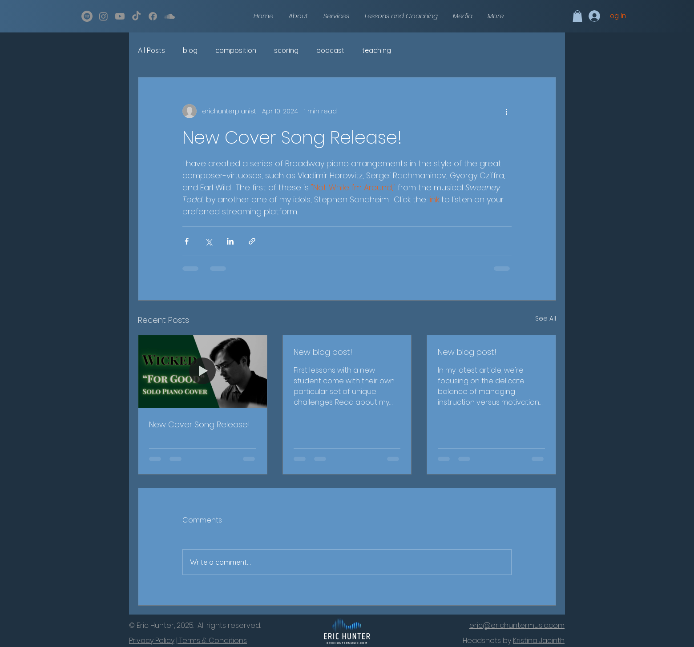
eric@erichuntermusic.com (517, 625)
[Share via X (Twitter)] (208, 241)
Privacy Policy (151, 640)
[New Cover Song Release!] (202, 371)
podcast (330, 50)
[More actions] (506, 111)
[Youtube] (119, 16)
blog (190, 50)
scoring (286, 50)
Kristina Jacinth (539, 640)
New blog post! (323, 352)
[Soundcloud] (169, 16)
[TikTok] (136, 16)
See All (545, 318)
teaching (376, 50)
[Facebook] (152, 16)
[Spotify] (87, 16)
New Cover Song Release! (199, 424)
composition (235, 50)
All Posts (151, 50)
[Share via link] (252, 241)
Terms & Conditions (212, 640)
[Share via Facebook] (186, 241)
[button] (462, 16)
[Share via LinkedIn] (230, 241)
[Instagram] (103, 16)
